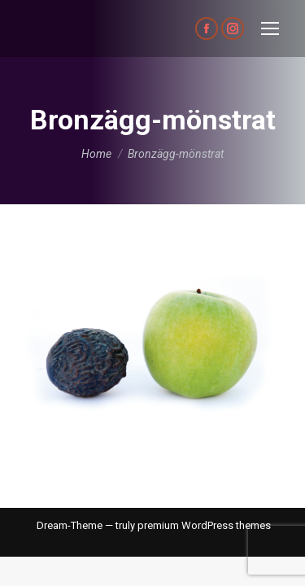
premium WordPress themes (204, 525)
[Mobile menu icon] (270, 28)
